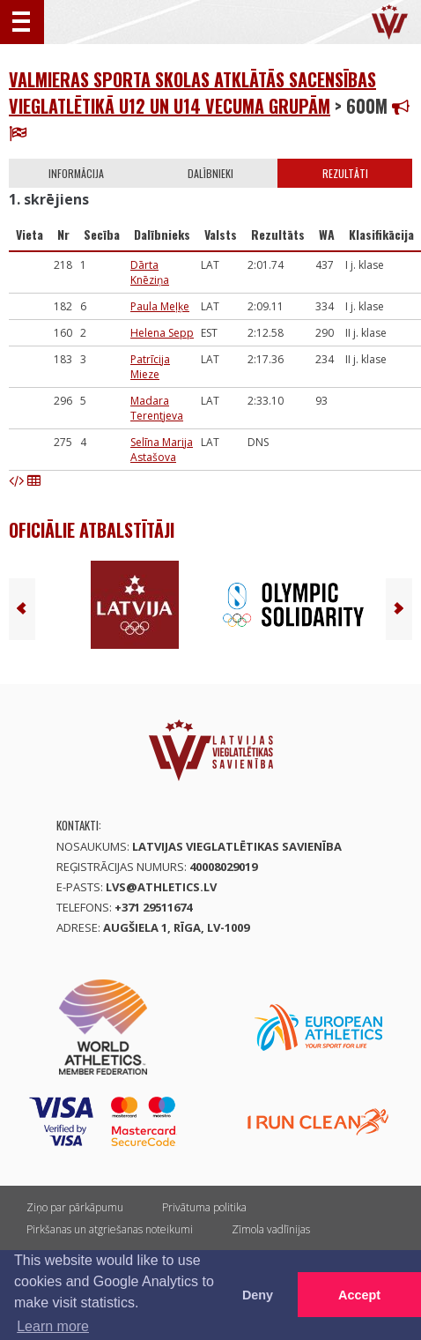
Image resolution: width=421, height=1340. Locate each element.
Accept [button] (359, 1295)
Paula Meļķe (159, 306)
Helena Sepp (162, 332)
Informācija (76, 173)
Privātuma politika (204, 1207)
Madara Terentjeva (156, 408)
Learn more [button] (53, 1326)
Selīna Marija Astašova (161, 450)
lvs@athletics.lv (161, 887)
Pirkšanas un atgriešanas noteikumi (109, 1229)
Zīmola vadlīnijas (271, 1229)
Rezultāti (345, 173)
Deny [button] (257, 1295)
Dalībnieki (210, 173)
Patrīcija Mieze (150, 367)
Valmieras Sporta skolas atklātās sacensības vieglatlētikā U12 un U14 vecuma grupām (192, 92)
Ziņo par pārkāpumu (74, 1207)
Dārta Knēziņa (149, 272)
